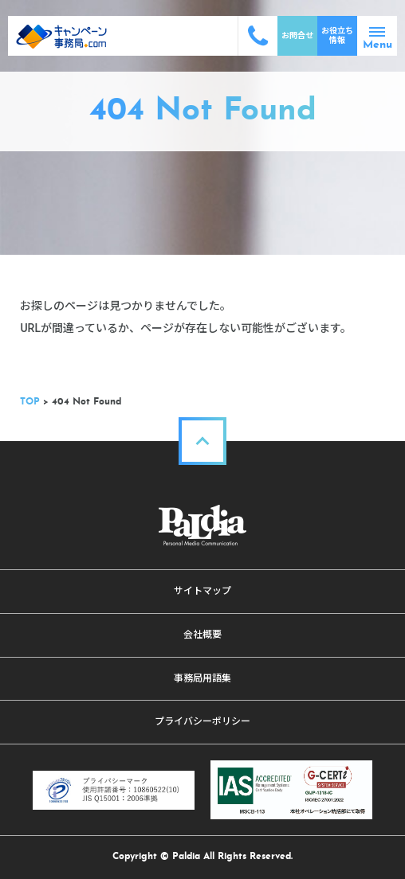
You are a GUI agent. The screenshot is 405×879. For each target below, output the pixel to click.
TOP (30, 402)
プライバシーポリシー (202, 721)
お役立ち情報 (337, 35)
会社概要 (202, 634)
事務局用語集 (202, 678)
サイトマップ (202, 590)
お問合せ (297, 35)
